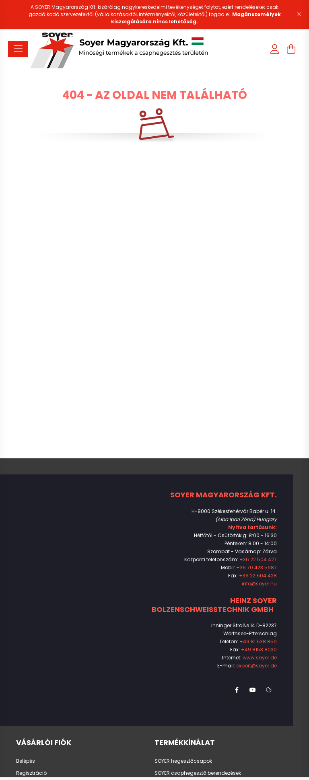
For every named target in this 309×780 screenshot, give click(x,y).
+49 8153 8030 (259, 649)
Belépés (25, 761)
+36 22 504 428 (258, 575)
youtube (253, 690)
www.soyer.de (260, 657)
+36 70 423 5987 (256, 567)
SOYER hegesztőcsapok (183, 761)
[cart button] (291, 49)
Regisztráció (31, 773)
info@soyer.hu (259, 583)
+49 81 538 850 (258, 641)
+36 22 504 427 (258, 559)
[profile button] (275, 49)
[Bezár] (299, 14)
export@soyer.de (256, 665)
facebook (237, 690)
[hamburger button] (18, 49)
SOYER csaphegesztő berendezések (197, 773)
